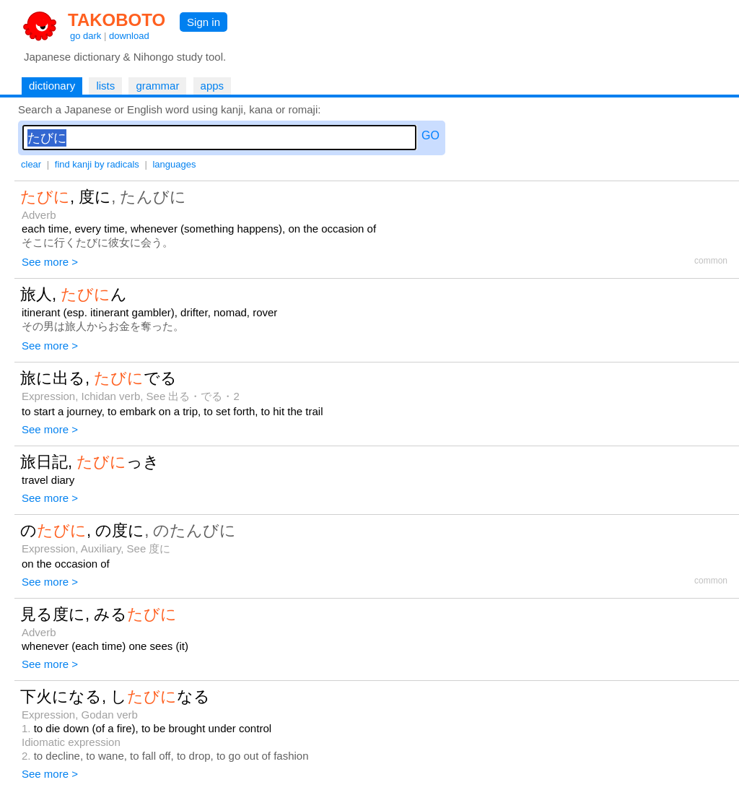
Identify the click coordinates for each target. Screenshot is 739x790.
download (129, 35)
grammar (157, 85)
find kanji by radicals (97, 164)
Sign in (203, 22)
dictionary (52, 85)
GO (430, 135)
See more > (50, 262)
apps (212, 85)
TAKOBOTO (116, 20)
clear (31, 164)
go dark (85, 35)
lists (105, 85)
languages (174, 164)
